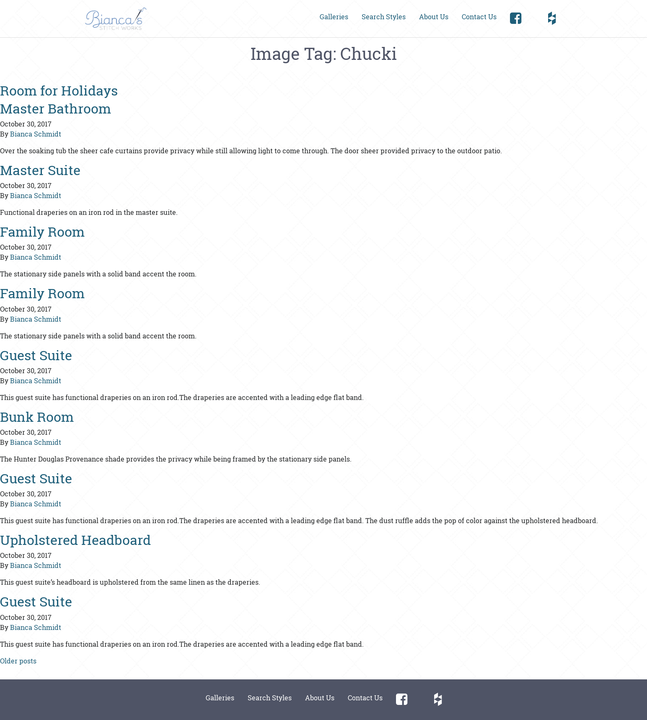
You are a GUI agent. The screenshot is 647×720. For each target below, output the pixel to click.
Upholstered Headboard (75, 540)
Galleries (334, 16)
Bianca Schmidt (35, 133)
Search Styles (384, 16)
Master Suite (40, 170)
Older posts (18, 660)
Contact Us (479, 16)
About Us (433, 16)
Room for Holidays (59, 90)
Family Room (42, 231)
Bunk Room (37, 417)
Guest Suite (36, 355)
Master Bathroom (55, 108)
